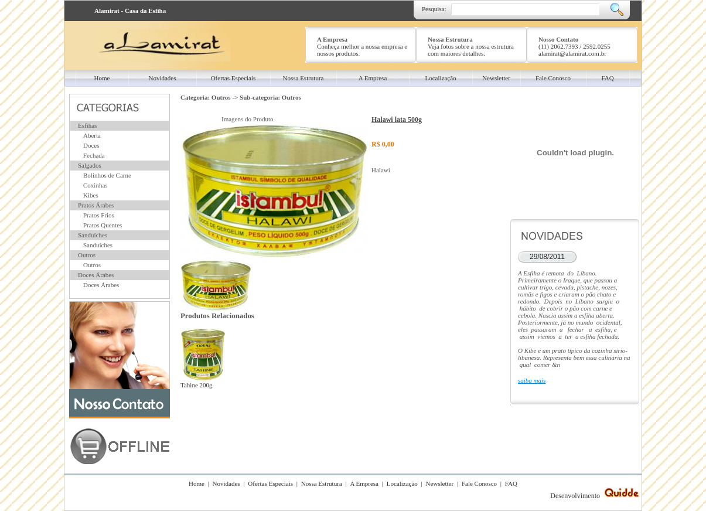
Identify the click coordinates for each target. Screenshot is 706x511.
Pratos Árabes (96, 205)
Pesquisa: (434, 8)
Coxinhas (95, 185)
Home (196, 483)
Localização (402, 483)
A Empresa (364, 483)
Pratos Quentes (102, 225)
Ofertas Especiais (270, 483)
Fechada (94, 155)
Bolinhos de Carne (107, 175)
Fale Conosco (479, 483)
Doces (91, 145)
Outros (87, 254)
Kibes (90, 195)
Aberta (92, 135)
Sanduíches (92, 235)
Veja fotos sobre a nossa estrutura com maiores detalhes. (471, 50)
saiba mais (531, 380)
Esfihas (87, 125)
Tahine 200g (202, 381)
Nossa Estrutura (321, 483)
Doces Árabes (96, 274)
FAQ (511, 483)
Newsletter (440, 483)
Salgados (89, 165)
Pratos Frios (98, 215)
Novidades (226, 483)
